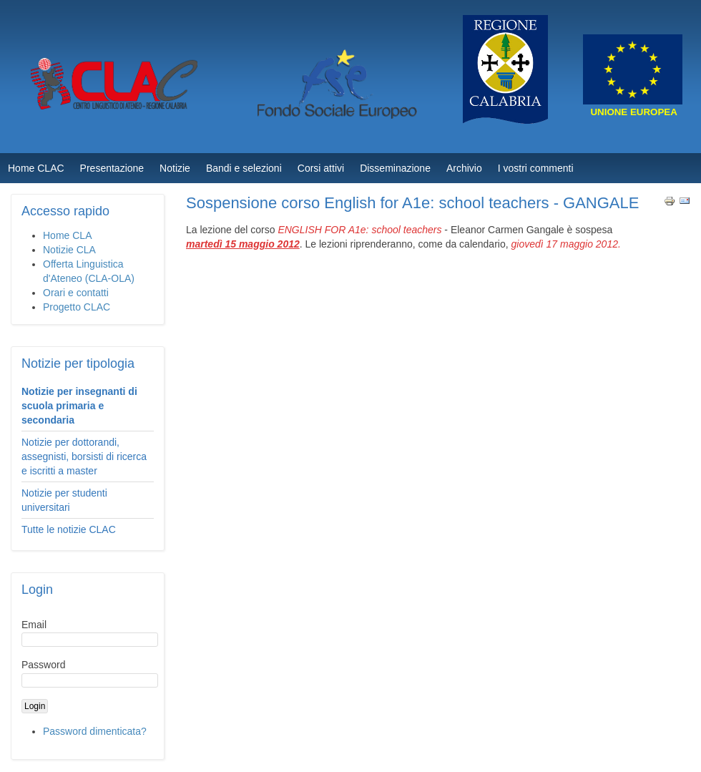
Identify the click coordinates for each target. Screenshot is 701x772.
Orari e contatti (76, 292)
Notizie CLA (69, 249)
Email (33, 624)
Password (43, 664)
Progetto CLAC (76, 307)
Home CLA (67, 235)
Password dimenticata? (95, 731)
